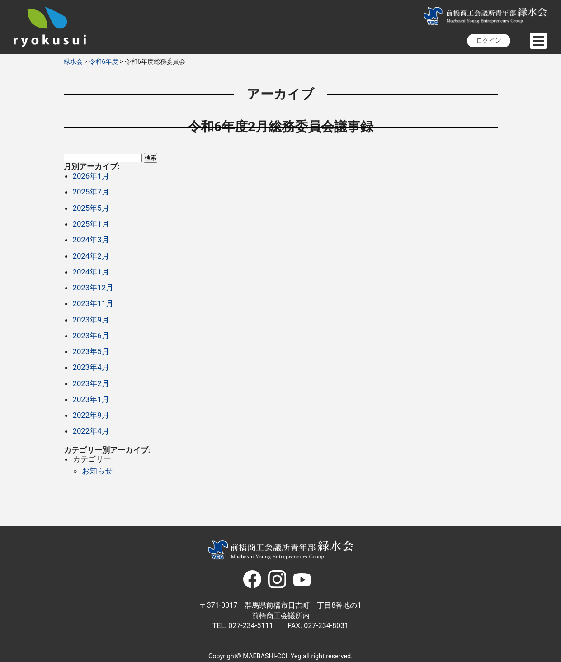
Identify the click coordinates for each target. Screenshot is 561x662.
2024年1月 (91, 271)
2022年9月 (91, 415)
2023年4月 (91, 367)
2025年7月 (91, 191)
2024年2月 (91, 255)
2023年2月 (91, 383)
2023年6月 (91, 335)
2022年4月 (91, 430)
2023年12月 (93, 287)
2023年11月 (93, 303)
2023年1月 (91, 399)
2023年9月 (91, 319)
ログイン (488, 40)
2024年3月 (91, 239)
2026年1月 (91, 175)
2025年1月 (91, 223)
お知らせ (97, 470)
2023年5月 (91, 351)
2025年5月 (91, 208)
